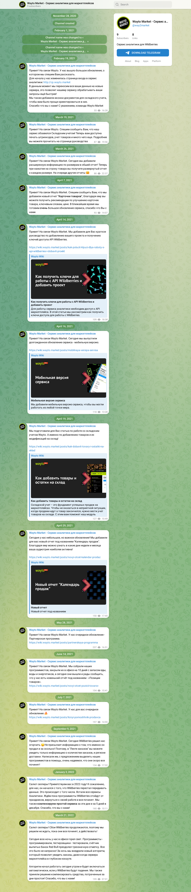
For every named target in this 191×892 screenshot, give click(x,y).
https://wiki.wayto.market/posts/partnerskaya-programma (63, 642)
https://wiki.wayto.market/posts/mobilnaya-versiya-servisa (63, 350)
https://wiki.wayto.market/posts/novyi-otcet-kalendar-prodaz (65, 557)
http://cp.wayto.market (57, 82)
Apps (145, 61)
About (128, 61)
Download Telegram (143, 53)
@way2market (140, 25)
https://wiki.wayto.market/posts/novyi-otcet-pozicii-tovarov (63, 685)
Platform (156, 61)
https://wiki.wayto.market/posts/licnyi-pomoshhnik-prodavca (65, 717)
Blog (137, 61)
